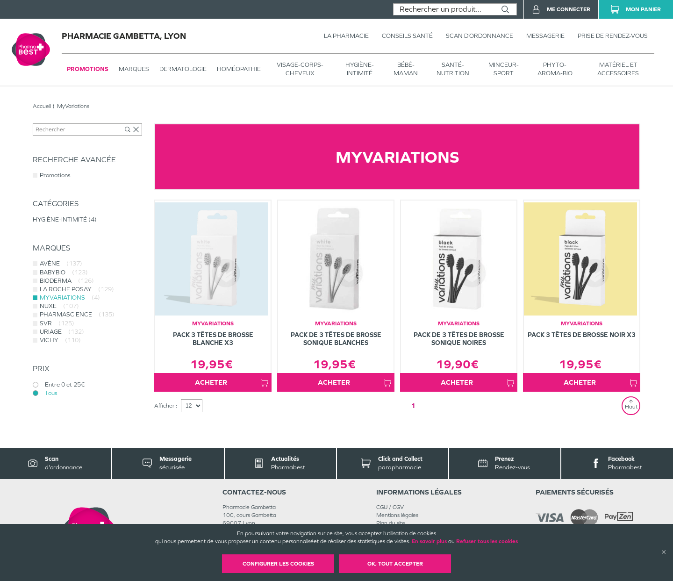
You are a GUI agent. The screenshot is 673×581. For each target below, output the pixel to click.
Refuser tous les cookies (487, 541)
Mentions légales (397, 515)
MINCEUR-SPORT (503, 69)
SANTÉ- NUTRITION (453, 69)
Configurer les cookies (278, 563)
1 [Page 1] (413, 405)
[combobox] (444, 9)
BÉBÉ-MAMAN (406, 69)
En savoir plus (429, 541)
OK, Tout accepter (395, 563)
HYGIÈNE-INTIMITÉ (359, 69)
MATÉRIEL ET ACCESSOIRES (618, 69)
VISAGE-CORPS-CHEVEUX (300, 69)
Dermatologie (183, 68)
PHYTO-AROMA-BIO (555, 69)
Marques (134, 68)
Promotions (87, 68)
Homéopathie (239, 68)
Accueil (42, 106)
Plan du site (390, 523)
